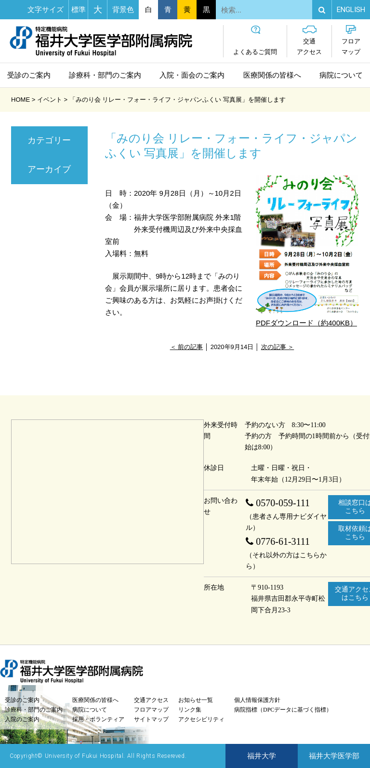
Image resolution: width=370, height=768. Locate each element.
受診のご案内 (29, 75)
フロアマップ (351, 40)
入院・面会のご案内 (192, 75)
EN (351, 9)
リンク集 (189, 709)
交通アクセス (309, 40)
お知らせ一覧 (195, 700)
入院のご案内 (22, 719)
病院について (341, 75)
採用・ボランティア (98, 719)
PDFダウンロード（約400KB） (307, 250)
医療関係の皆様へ (272, 75)
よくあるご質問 (255, 40)
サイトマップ (151, 719)
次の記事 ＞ (277, 346)
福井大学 (261, 756)
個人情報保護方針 (257, 700)
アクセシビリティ (201, 719)
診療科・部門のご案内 (105, 75)
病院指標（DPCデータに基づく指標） (283, 709)
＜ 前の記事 (186, 346)
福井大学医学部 (334, 756)
